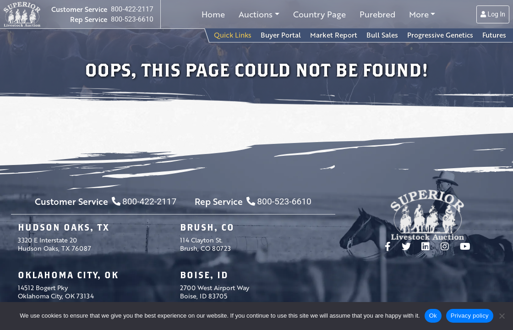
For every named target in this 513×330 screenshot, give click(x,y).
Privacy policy (470, 315)
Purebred (377, 14)
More (419, 14)
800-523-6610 (132, 19)
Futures (494, 35)
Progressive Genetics (440, 35)
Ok (433, 315)
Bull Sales (382, 35)
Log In (492, 14)
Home (213, 14)
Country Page (319, 14)
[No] (501, 315)
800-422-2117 (132, 9)
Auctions (256, 14)
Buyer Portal (281, 35)
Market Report (333, 35)
